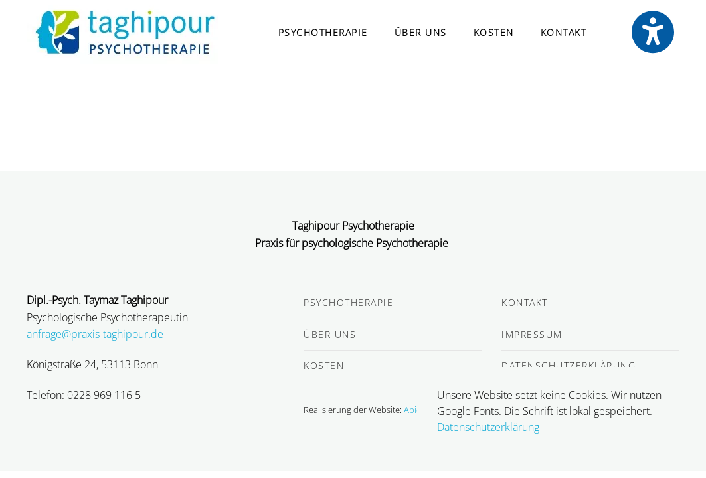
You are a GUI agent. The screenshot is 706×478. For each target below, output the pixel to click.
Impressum (532, 334)
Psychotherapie (323, 32)
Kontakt (564, 32)
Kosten (494, 32)
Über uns (421, 32)
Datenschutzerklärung (568, 365)
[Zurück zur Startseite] (125, 32)
